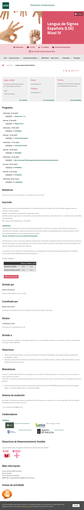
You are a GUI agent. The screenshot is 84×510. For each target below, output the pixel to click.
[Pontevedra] (18, 48)
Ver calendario (23, 100)
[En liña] (30, 48)
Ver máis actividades (48, 100)
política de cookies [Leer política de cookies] (26, 506)
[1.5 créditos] (43, 48)
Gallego (79, 14)
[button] (64, 70)
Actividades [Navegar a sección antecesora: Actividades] (10, 65)
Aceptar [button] (76, 505)
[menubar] (42, 58)
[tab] (42, 5)
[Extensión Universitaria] (61, 48)
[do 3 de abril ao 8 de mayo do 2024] (42, 52)
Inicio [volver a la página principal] (3, 65)
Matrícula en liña (11, 276)
